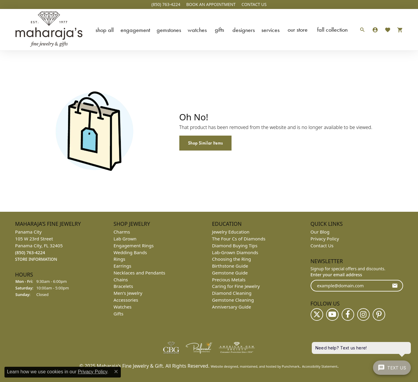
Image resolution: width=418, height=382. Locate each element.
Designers (243, 30)
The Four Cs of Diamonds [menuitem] (239, 239)
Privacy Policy (92, 371)
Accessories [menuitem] (126, 300)
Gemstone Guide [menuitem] (230, 273)
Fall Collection (332, 29)
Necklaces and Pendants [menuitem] (139, 273)
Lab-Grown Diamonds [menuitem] (235, 252)
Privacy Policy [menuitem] (325, 239)
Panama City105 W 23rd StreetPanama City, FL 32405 (39, 245)
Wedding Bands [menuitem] (130, 252)
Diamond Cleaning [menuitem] (232, 293)
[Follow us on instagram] (363, 314)
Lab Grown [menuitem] (125, 239)
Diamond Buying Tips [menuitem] (234, 245)
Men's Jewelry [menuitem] (128, 293)
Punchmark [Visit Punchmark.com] (290, 366)
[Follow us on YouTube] (332, 314)
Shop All (104, 30)
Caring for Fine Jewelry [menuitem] (236, 286)
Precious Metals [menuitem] (229, 280)
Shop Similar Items (205, 143)
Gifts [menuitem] (119, 314)
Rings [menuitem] (119, 259)
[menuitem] (171, 347)
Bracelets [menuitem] (123, 286)
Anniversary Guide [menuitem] (231, 307)
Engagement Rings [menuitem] (134, 245)
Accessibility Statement (319, 366)
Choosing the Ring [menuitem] (231, 259)
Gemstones (169, 30)
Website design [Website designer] (222, 366)
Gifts (219, 29)
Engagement (135, 30)
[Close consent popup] (116, 371)
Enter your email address (336, 274)
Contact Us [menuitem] (322, 245)
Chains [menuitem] (121, 280)
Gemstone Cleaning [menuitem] (233, 300)
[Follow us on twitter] (317, 314)
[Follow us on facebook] (348, 314)
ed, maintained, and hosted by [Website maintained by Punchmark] (258, 366)
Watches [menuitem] (123, 307)
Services (270, 30)
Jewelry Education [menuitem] (231, 232)
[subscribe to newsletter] (394, 285)
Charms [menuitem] (122, 232)
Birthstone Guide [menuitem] (230, 266)
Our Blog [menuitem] (320, 232)
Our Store (298, 29)
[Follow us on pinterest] (379, 314)
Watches (197, 30)
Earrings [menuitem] (122, 266)
